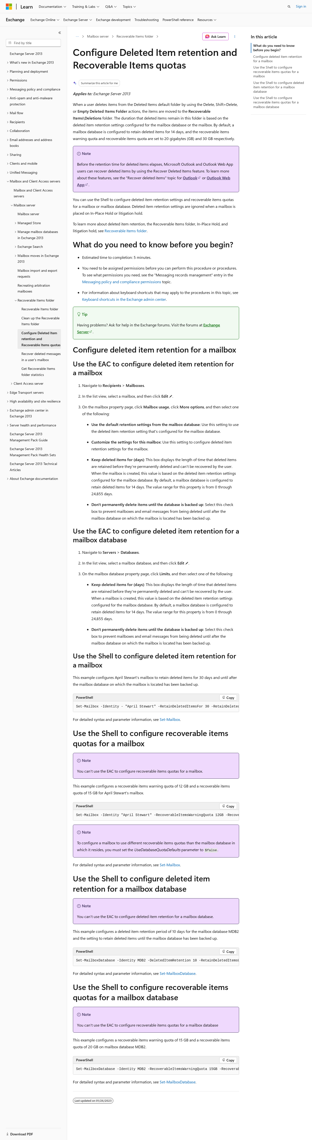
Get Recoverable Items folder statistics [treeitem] (38, 371)
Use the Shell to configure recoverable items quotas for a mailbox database (276, 102)
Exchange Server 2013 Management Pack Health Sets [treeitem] (33, 451)
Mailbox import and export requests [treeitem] (37, 273)
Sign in (301, 6)
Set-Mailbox (170, 719)
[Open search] (289, 6)
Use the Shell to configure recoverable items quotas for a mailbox (276, 71)
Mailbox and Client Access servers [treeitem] (33, 193)
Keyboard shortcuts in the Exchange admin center (124, 299)
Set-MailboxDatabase (177, 973)
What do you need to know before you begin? (274, 47)
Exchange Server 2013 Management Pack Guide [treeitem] (29, 437)
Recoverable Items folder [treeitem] (39, 309)
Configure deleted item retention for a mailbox (277, 58)
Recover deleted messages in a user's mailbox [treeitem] (41, 356)
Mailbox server (98, 36)
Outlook (190, 177)
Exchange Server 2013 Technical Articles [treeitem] (33, 466)
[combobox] (33, 43)
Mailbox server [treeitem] (28, 214)
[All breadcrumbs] (77, 36)
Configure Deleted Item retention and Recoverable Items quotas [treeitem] (40, 339)
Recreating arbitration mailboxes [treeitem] (34, 288)
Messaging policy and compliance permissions (121, 281)
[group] (156, 706)
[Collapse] (60, 32)
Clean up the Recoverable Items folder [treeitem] (40, 321)
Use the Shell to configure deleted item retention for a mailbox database (278, 87)
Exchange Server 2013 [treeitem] (26, 53)
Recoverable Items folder (135, 36)
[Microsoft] (9, 6)
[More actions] (235, 36)
